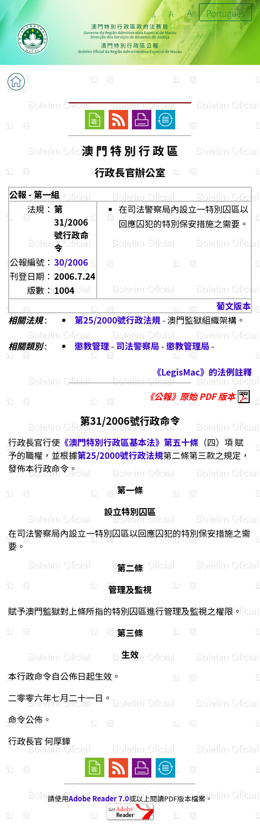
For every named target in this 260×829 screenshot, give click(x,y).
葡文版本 (233, 305)
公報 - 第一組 (34, 194)
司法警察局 (137, 345)
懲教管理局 (188, 345)
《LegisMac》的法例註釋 (202, 371)
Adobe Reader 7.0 (99, 798)
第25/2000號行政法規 (118, 319)
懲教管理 (92, 345)
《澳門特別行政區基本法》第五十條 (129, 442)
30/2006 (71, 261)
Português (225, 12)
